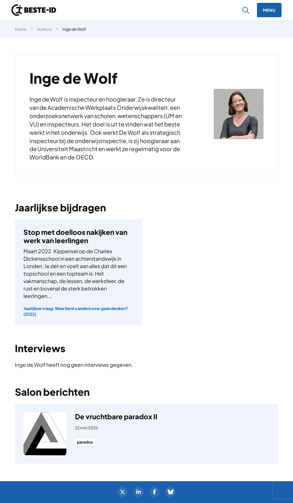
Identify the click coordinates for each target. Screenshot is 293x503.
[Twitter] (122, 492)
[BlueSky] (170, 492)
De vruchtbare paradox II (116, 416)
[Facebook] (154, 492)
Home (21, 29)
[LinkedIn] (138, 492)
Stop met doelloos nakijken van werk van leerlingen (75, 236)
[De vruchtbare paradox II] (146, 434)
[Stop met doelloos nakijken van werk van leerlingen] (78, 272)
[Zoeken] (246, 10)
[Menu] (269, 10)
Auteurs (44, 29)
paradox (85, 442)
